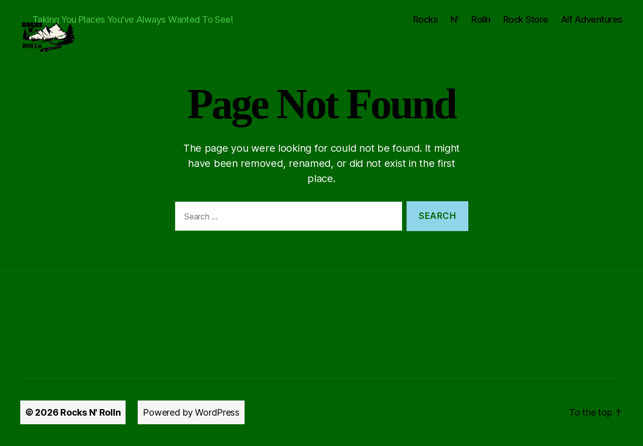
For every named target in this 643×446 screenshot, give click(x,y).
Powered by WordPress (191, 412)
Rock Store (525, 19)
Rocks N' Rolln (90, 412)
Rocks (425, 19)
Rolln (481, 19)
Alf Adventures (592, 19)
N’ (455, 19)
